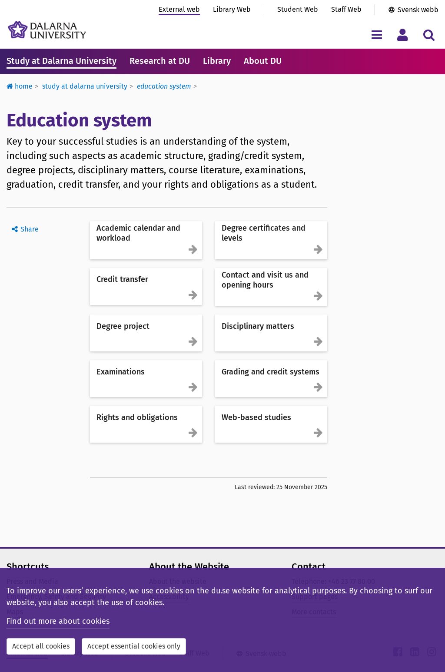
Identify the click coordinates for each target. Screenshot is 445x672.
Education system (164, 86)
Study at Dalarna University (61, 61)
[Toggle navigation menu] (376, 34)
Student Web (297, 9)
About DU (263, 61)
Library (217, 61)
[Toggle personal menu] (402, 34)
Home (20, 86)
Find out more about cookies (58, 621)
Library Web (232, 9)
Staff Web (346, 9)
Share (29, 229)
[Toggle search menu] (428, 34)
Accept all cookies (41, 646)
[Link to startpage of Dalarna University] (47, 29)
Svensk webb (418, 10)
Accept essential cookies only (133, 646)
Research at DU (160, 61)
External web (179, 9)
